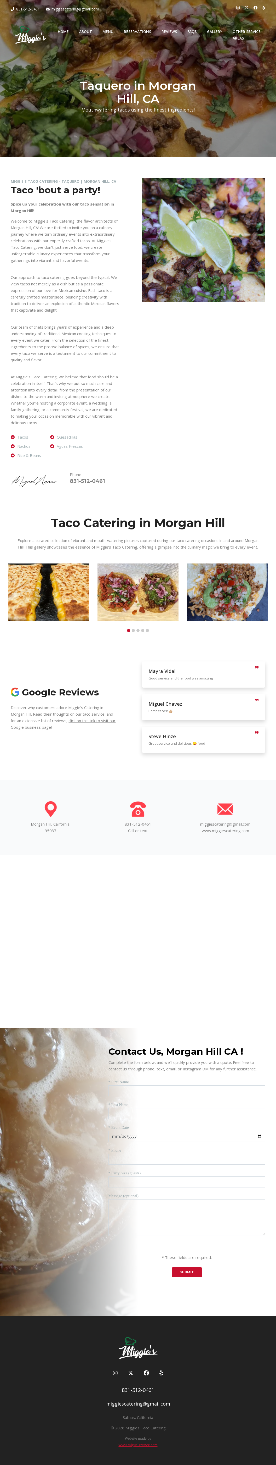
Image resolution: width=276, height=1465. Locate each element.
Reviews (169, 31)
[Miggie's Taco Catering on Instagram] (238, 7)
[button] (128, 630)
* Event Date (118, 1127)
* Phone (114, 1150)
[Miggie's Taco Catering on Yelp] (263, 7)
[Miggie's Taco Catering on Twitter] (247, 7)
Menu (107, 31)
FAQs (192, 31)
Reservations (137, 31)
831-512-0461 (28, 9)
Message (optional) (123, 1196)
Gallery (214, 31)
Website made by (138, 1438)
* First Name (118, 1082)
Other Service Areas (247, 35)
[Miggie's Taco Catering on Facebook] (255, 7)
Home (63, 31)
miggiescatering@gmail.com (75, 9)
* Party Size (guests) (124, 1173)
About (85, 31)
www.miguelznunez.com (138, 1445)
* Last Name (118, 1105)
